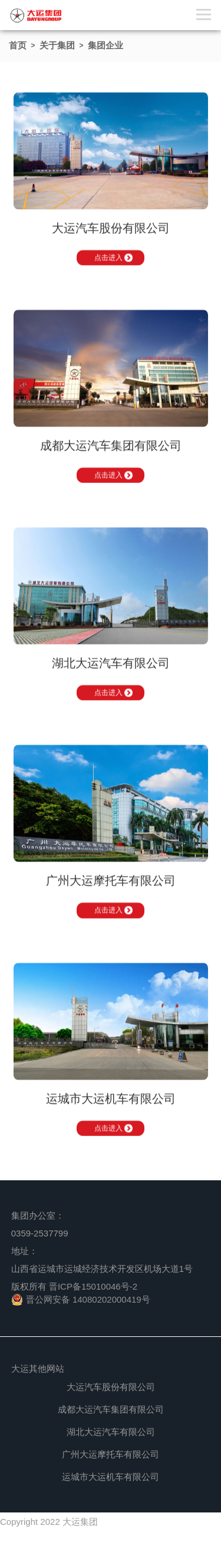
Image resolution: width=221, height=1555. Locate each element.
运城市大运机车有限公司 (110, 1477)
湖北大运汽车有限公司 (111, 1432)
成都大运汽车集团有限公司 (111, 1409)
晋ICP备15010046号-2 (93, 1286)
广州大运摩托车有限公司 (110, 1454)
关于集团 (57, 45)
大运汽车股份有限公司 (111, 1387)
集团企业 (105, 45)
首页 (18, 45)
